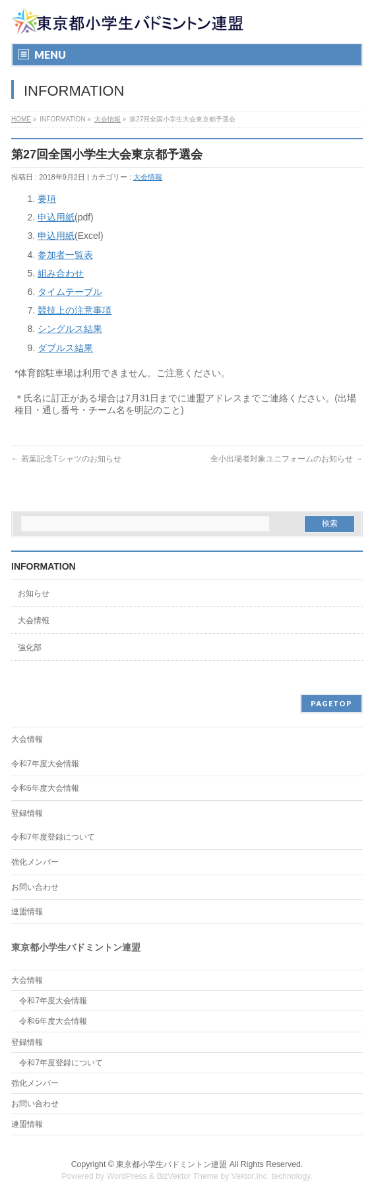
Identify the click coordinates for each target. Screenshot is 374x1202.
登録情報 (27, 813)
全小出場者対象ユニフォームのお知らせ (286, 458)
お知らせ (33, 593)
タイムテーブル (70, 291)
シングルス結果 (70, 328)
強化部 (30, 647)
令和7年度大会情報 (45, 763)
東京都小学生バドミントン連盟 (171, 1164)
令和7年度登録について (53, 837)
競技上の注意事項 (74, 310)
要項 (47, 198)
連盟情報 (27, 911)
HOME (21, 119)
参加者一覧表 (65, 255)
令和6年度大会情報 (45, 788)
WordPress (127, 1176)
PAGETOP (331, 703)
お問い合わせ (35, 887)
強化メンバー (35, 862)
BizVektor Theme (187, 1176)
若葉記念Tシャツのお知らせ (66, 458)
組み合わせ (61, 273)
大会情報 (107, 119)
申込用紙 (56, 217)
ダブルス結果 (65, 348)
